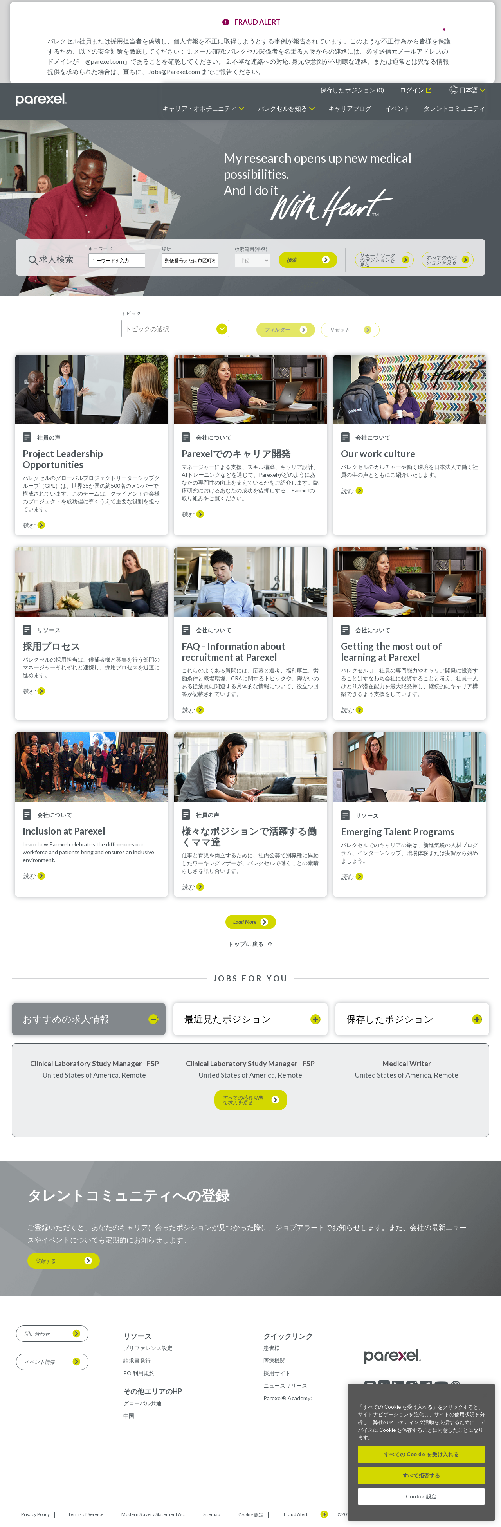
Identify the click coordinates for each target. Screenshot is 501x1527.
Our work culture (378, 453)
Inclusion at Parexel (64, 831)
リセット (339, 329)
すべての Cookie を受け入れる (421, 1454)
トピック (131, 313)
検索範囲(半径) (251, 249)
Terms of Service (85, 1514)
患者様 (271, 1348)
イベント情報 (39, 1362)
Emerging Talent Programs (397, 831)
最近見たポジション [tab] (227, 1018)
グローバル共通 (142, 1403)
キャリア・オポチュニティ (199, 108)
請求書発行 (137, 1360)
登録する (45, 1261)
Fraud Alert (296, 1514)
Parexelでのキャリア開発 (236, 453)
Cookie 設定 (250, 1515)
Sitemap (211, 1514)
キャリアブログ (349, 108)
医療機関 (274, 1360)
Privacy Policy (35, 1514)
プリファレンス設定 (148, 1348)
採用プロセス (52, 646)
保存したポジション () (352, 90)
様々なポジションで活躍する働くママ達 (249, 836)
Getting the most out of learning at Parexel (391, 652)
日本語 (469, 90)
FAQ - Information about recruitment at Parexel (233, 652)
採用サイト (277, 1373)
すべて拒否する (421, 1475)
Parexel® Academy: (287, 1398)
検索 (292, 260)
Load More (244, 922)
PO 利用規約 (139, 1373)
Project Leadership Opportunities (63, 459)
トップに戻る (245, 944)
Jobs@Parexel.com (174, 71)
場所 (166, 249)
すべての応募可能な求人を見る (242, 1099)
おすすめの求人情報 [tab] (66, 1018)
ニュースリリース (285, 1385)
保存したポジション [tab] (390, 1018)
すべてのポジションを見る (441, 259)
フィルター (277, 329)
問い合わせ (37, 1333)
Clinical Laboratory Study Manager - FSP (94, 1063)
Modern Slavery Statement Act (153, 1514)
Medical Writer (406, 1063)
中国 (128, 1415)
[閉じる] (485, 1395)
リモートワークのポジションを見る (377, 260)
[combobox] (190, 260)
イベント (397, 108)
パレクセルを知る (282, 108)
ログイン (412, 90)
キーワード (100, 249)
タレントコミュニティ (454, 108)
